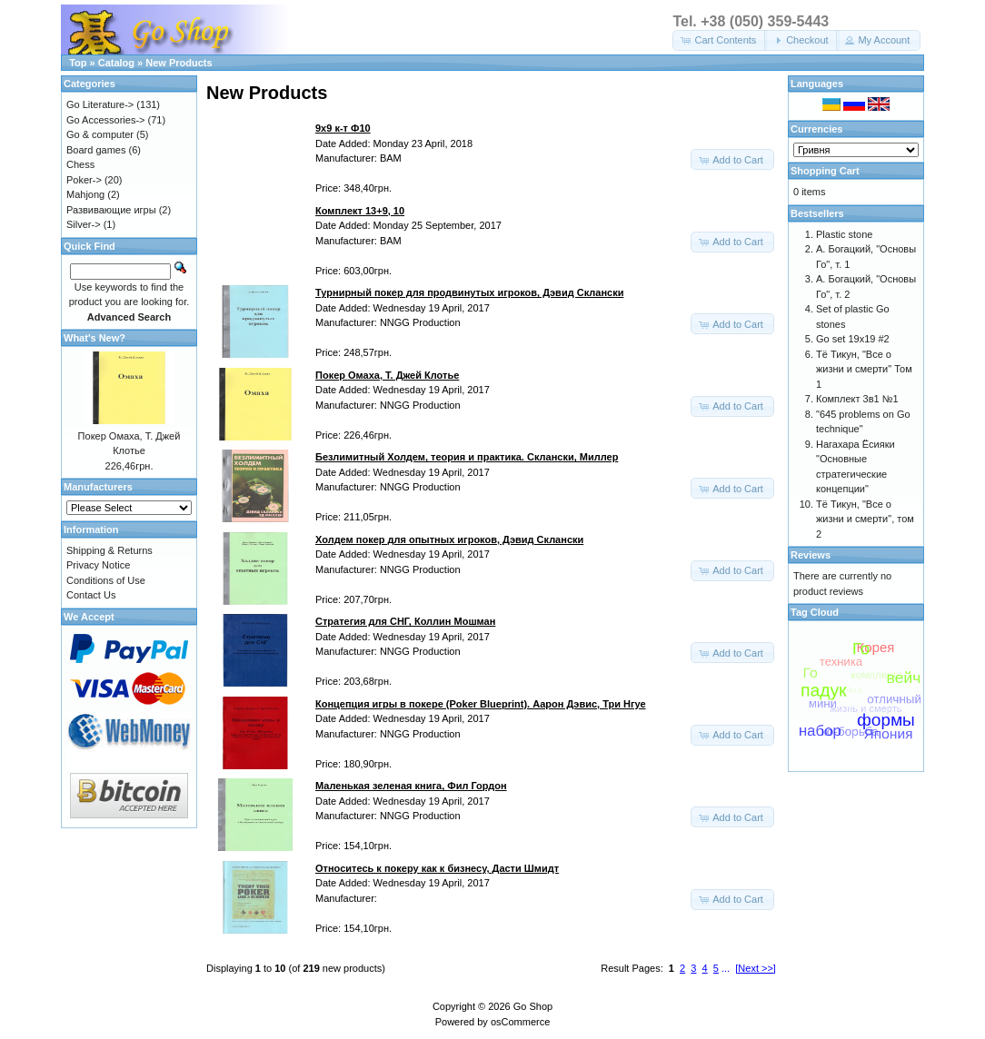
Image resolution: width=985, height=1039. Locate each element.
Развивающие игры (111, 209)
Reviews (811, 554)
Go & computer (100, 134)
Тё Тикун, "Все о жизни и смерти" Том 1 (864, 369)
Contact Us (90, 594)
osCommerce (520, 1021)
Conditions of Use (105, 580)
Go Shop (532, 1006)
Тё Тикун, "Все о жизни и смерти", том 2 (865, 519)
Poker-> (84, 179)
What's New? (94, 337)
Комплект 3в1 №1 (857, 398)
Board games (95, 149)
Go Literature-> (100, 104)
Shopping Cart (825, 170)
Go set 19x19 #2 (853, 338)
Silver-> (83, 224)
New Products (178, 62)
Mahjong (85, 194)
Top (77, 62)
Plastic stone (844, 234)
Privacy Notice (98, 564)
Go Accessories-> (105, 119)
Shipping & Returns (109, 550)
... (725, 968)
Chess (80, 164)
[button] (719, 40)
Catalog (116, 62)
